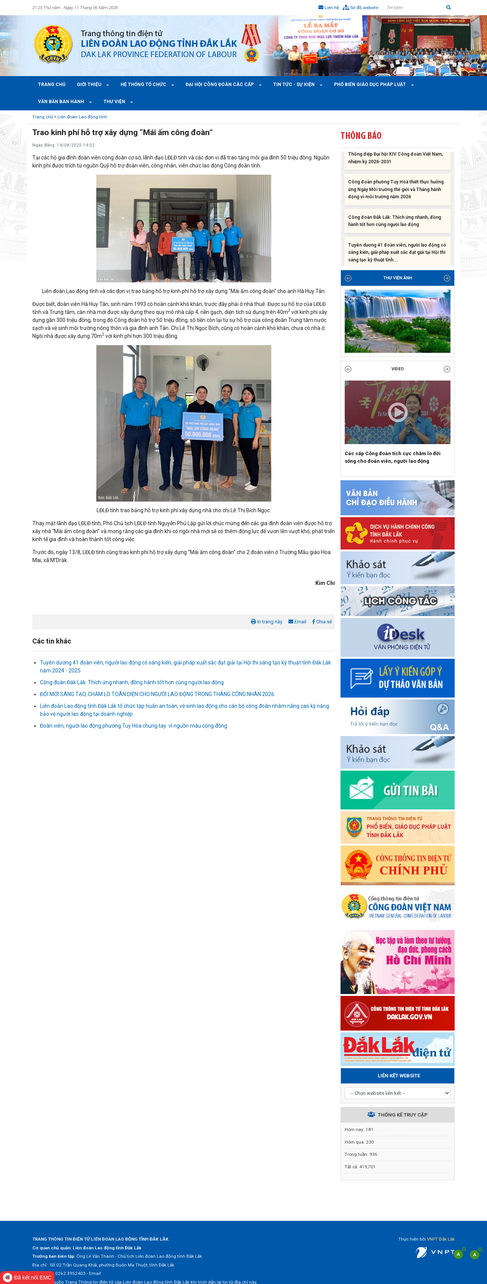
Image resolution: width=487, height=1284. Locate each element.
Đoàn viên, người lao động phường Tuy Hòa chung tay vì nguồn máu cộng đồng (133, 726)
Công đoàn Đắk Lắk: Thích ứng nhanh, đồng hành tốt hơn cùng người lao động (132, 682)
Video (398, 368)
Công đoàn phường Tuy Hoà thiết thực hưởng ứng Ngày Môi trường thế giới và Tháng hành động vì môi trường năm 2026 (396, 192)
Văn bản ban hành (61, 101)
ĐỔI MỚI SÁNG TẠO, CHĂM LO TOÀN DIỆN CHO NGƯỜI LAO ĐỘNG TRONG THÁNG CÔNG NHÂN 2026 (157, 694)
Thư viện (114, 101)
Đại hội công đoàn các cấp (220, 84)
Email (297, 621)
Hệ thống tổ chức (144, 84)
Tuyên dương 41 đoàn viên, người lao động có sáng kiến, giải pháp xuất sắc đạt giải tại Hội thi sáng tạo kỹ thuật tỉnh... (397, 255)
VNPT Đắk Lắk (441, 1239)
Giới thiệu (89, 84)
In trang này (266, 621)
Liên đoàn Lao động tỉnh (82, 116)
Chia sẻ (322, 621)
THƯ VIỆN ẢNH (397, 278)
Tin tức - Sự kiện (294, 84)
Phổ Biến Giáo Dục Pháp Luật (370, 84)
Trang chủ (51, 84)
